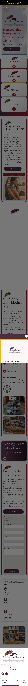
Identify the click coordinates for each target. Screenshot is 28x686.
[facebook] (2, 673)
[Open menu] (24, 9)
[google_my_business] (6, 673)
